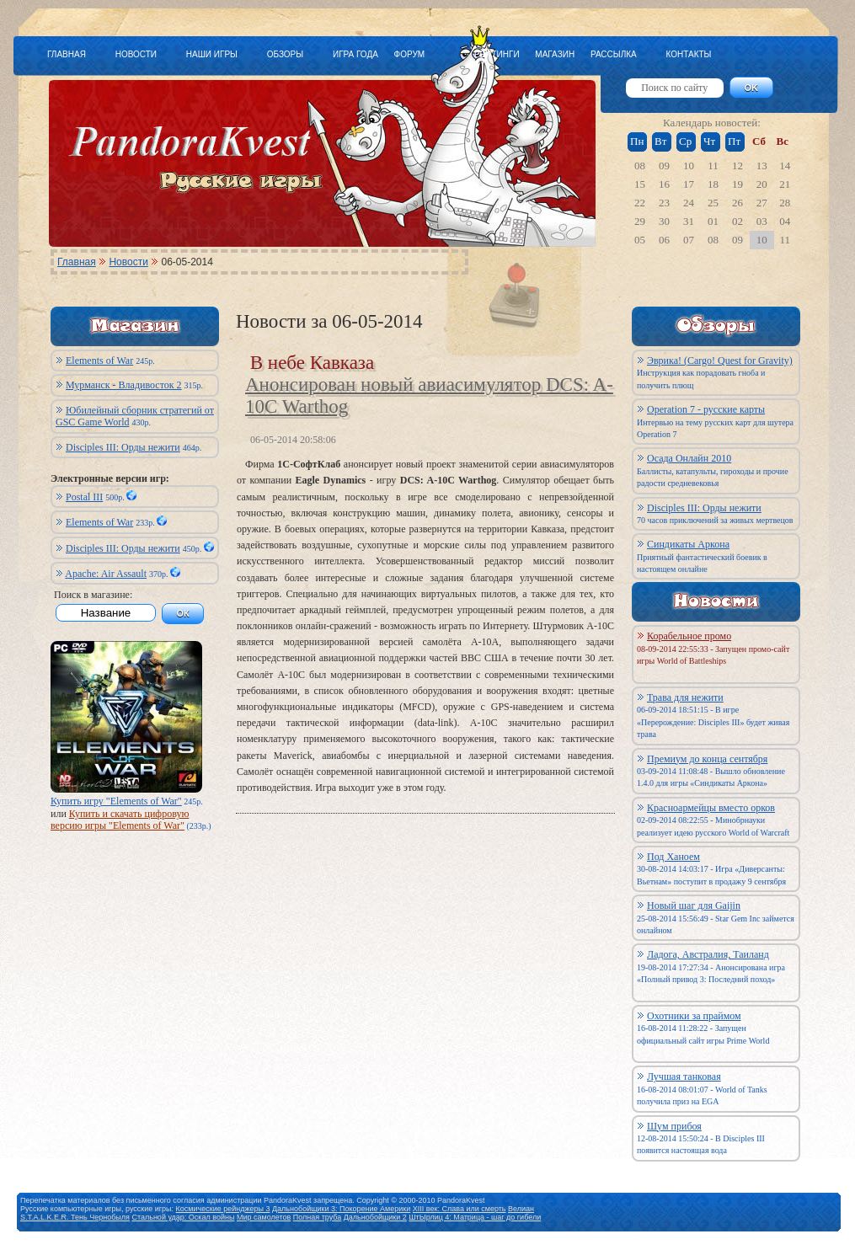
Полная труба (317, 1217)
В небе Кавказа (312, 362)
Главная (76, 262)
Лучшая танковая (684, 1076)
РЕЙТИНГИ (497, 54)
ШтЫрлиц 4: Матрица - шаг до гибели (475, 1217)
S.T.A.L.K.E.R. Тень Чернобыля (75, 1217)
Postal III (84, 497)
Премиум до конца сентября (707, 759)
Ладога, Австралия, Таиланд (708, 954)
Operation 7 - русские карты (706, 409)
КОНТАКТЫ (688, 54)
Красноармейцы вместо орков (711, 808)
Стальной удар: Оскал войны (182, 1217)
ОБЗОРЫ (285, 54)
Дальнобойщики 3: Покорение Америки (341, 1209)
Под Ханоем (673, 857)
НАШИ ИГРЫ (212, 54)
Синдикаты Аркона (688, 544)
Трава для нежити (685, 697)
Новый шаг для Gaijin (693, 905)
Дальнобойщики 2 (375, 1217)
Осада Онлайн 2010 (689, 458)
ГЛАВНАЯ (66, 54)
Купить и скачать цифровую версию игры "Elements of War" (120, 819)
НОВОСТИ (136, 54)
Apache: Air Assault (106, 574)
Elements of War (99, 360)
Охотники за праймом (694, 1016)
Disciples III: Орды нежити (123, 447)
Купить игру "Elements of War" (116, 801)
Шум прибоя (674, 1126)
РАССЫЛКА (613, 54)
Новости (128, 262)
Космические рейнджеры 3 (223, 1209)
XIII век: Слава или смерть (459, 1209)
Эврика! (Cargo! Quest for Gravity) (720, 360)
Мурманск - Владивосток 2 (124, 385)
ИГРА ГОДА (355, 54)
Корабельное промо (689, 636)
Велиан (521, 1209)
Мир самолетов (264, 1217)
